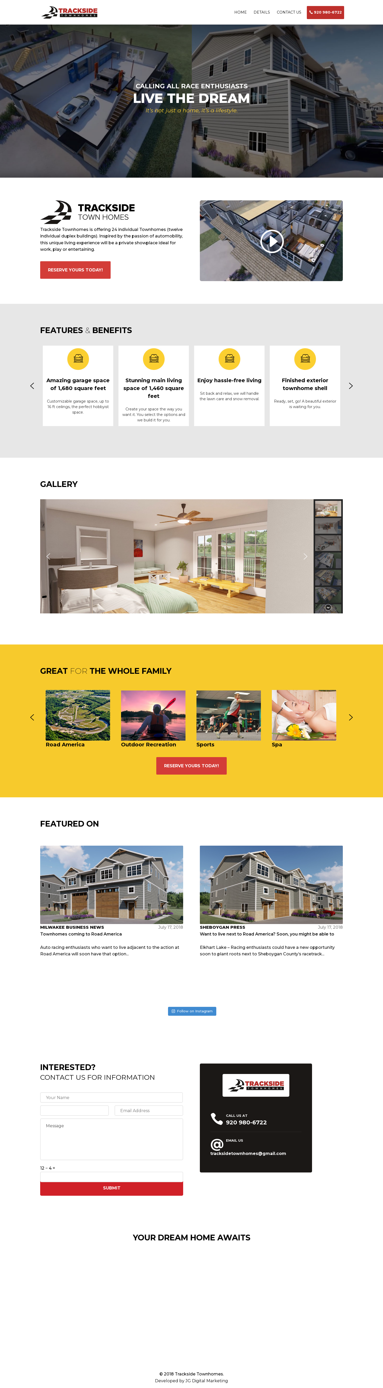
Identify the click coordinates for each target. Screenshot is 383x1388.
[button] (32, 386)
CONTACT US (289, 12)
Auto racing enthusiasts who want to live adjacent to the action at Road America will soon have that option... (111, 901)
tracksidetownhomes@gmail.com (248, 1153)
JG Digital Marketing (206, 1380)
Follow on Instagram (192, 1011)
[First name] (111, 1097)
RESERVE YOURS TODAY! (75, 270)
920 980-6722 (328, 12)
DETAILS (262, 12)
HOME (240, 12)
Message (111, 1139)
